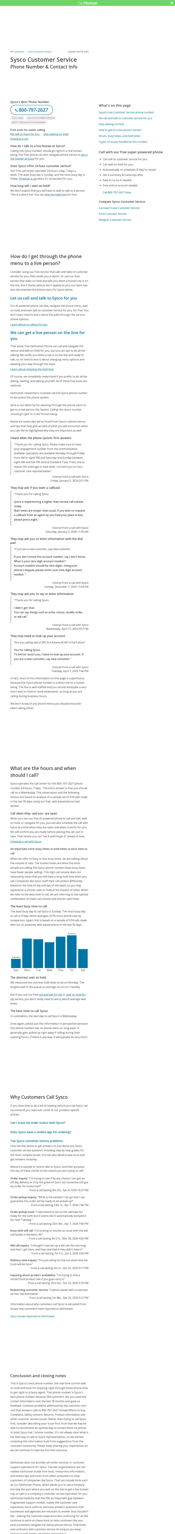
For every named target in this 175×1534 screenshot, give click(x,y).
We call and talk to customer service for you (125, 118)
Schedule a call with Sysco (25, 841)
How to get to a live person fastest (120, 130)
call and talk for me (50, 994)
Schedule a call (19, 139)
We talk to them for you (24, 134)
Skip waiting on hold (55, 134)
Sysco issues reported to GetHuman (32, 1316)
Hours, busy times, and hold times (119, 136)
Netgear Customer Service (115, 220)
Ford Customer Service (112, 214)
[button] (171, 3)
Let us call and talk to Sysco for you (43, 298)
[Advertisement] (49, 225)
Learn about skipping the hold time (32, 369)
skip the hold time (56, 194)
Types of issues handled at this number (123, 142)
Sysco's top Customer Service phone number (126, 112)
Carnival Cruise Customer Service (119, 208)
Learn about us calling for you (28, 324)
